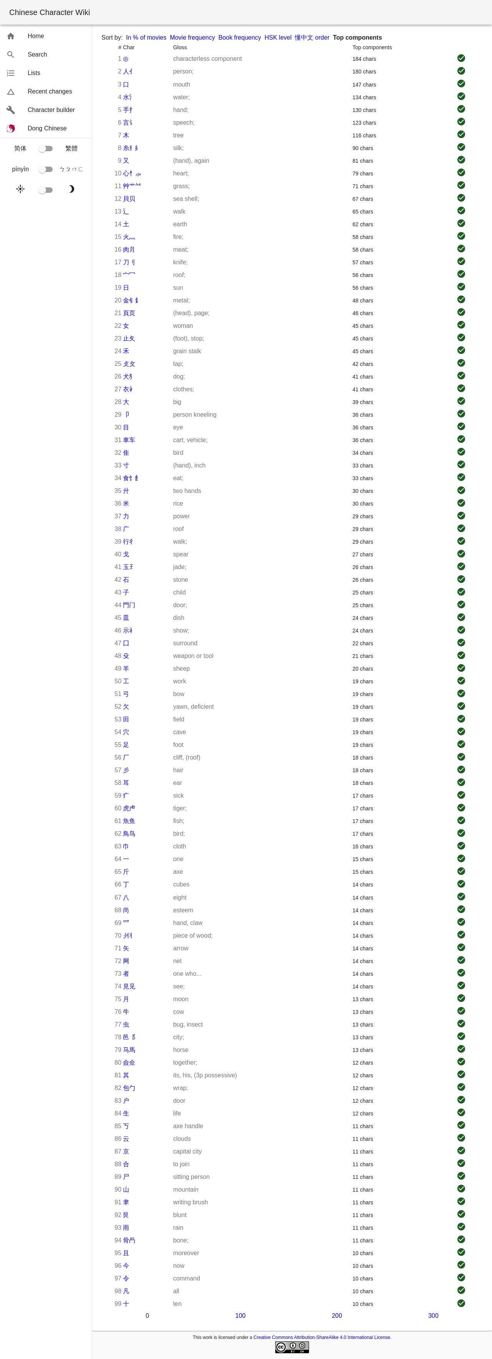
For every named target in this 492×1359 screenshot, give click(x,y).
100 (240, 1315)
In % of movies (146, 37)
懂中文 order (312, 37)
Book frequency (239, 37)
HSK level (277, 37)
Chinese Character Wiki (49, 12)
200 (337, 1315)
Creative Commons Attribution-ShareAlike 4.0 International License (322, 1337)
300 (433, 1315)
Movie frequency (192, 37)
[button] (46, 36)
